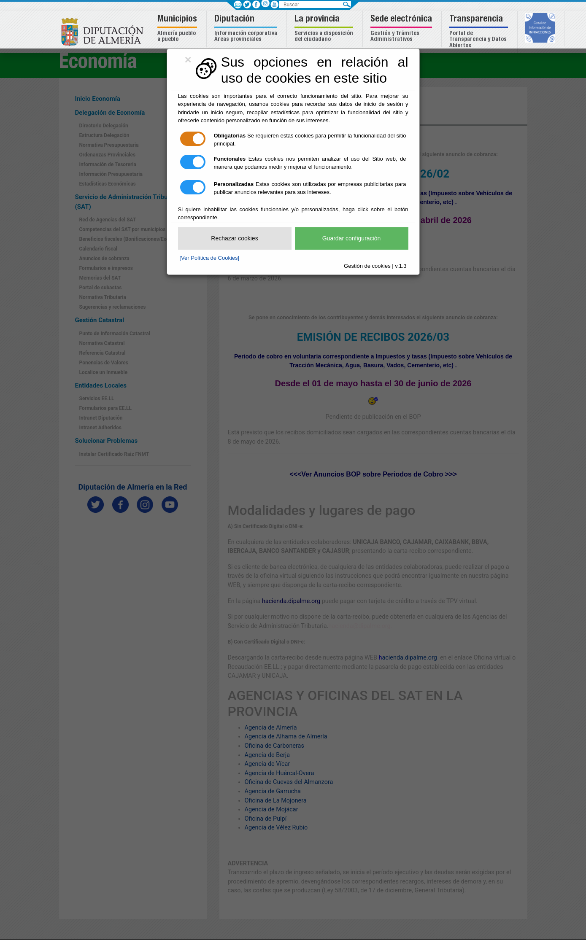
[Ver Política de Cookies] (210, 258)
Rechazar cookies (234, 238)
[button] (178, 29)
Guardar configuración (351, 238)
